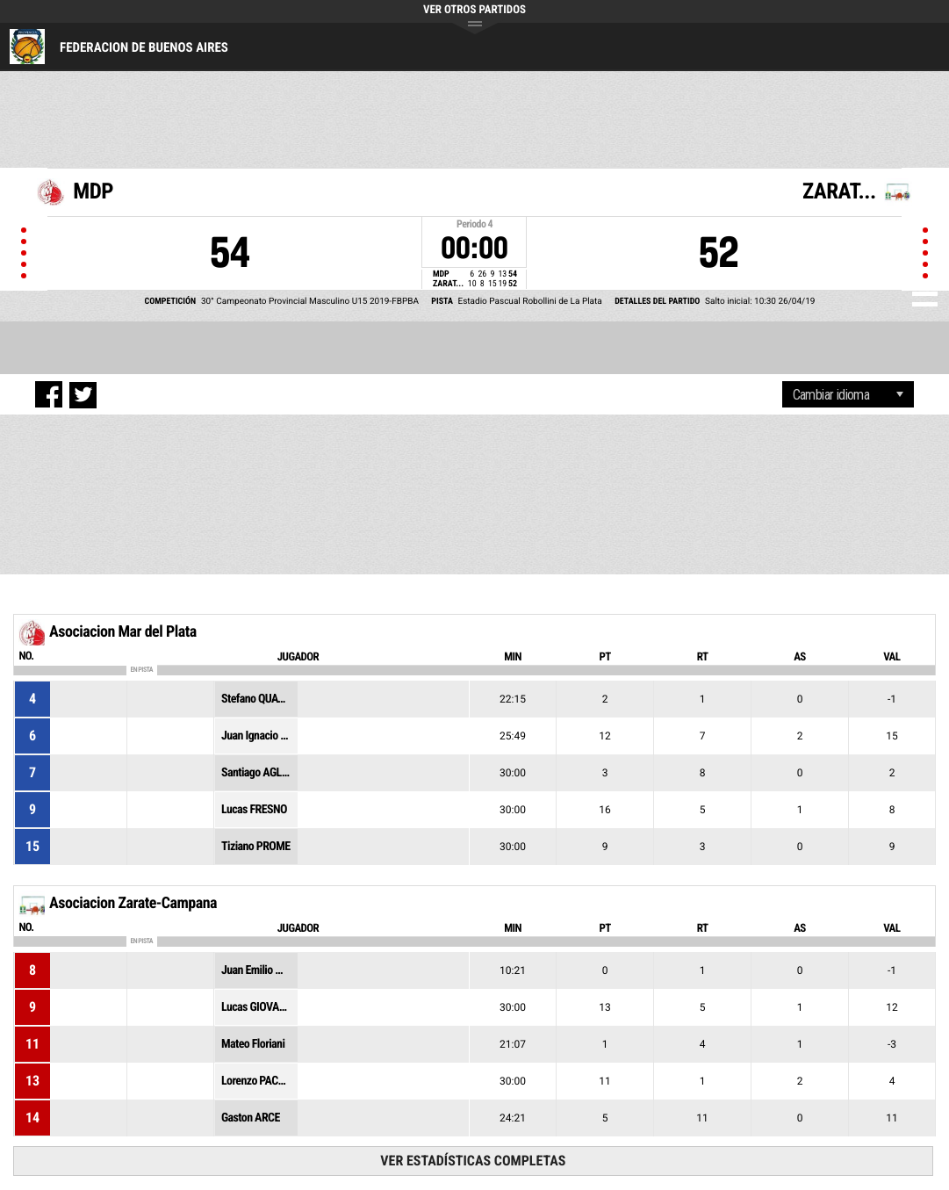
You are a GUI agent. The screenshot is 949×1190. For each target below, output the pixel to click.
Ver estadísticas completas (472, 1160)
